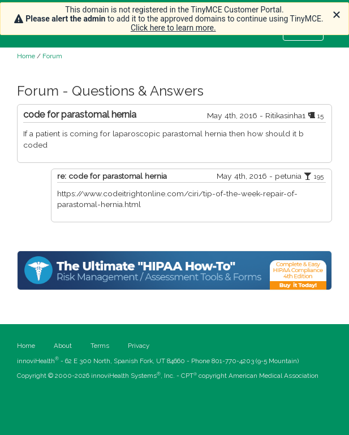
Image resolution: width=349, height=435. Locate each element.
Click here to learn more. (173, 27)
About (63, 346)
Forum (52, 56)
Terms (100, 346)
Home (26, 56)
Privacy (138, 346)
